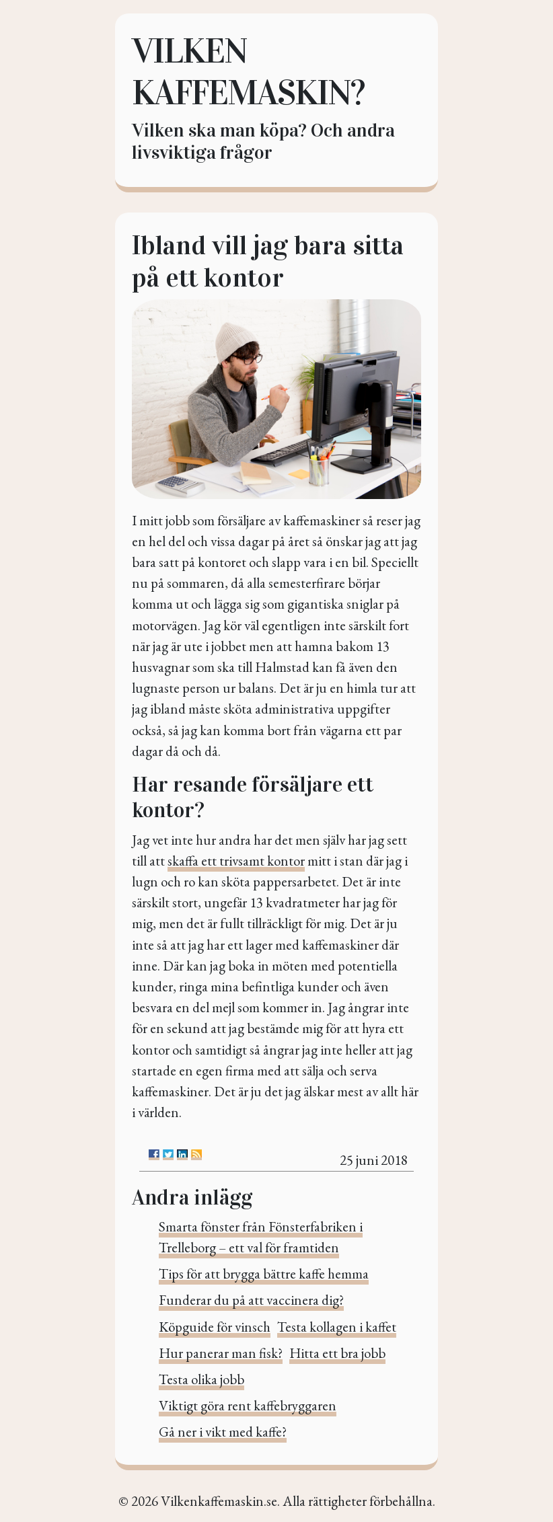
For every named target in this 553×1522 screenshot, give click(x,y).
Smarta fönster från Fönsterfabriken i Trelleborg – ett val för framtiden (261, 1236)
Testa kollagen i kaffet (336, 1327)
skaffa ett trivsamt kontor (236, 860)
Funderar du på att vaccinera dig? (251, 1300)
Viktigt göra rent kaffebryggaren (247, 1405)
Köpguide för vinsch (214, 1327)
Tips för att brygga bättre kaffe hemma (264, 1273)
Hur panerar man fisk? (221, 1353)
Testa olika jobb (201, 1379)
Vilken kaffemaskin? (248, 72)
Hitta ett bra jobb (337, 1353)
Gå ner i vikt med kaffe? (223, 1431)
